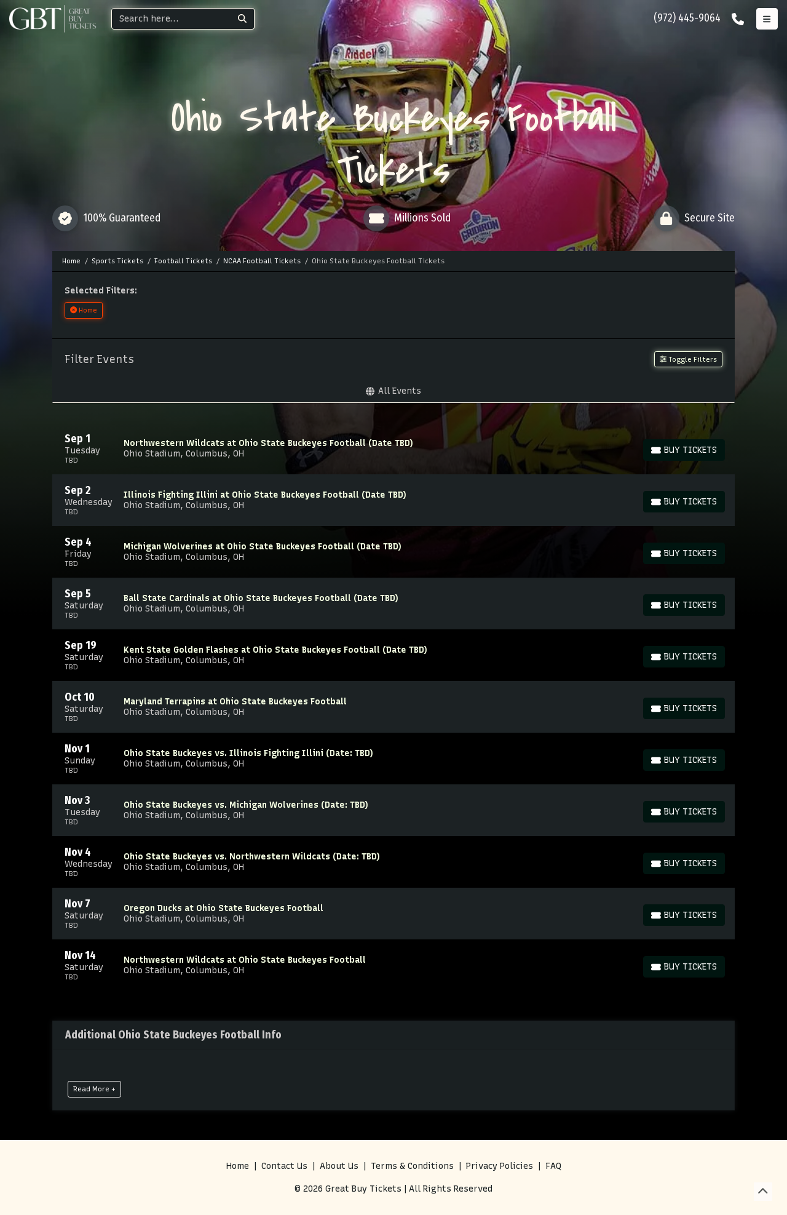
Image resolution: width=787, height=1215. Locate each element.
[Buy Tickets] (684, 450)
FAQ (553, 1166)
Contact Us (284, 1166)
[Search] (171, 19)
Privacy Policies (499, 1166)
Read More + (94, 1089)
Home (237, 1166)
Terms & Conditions (412, 1166)
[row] (393, 448)
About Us (339, 1166)
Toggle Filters (688, 359)
